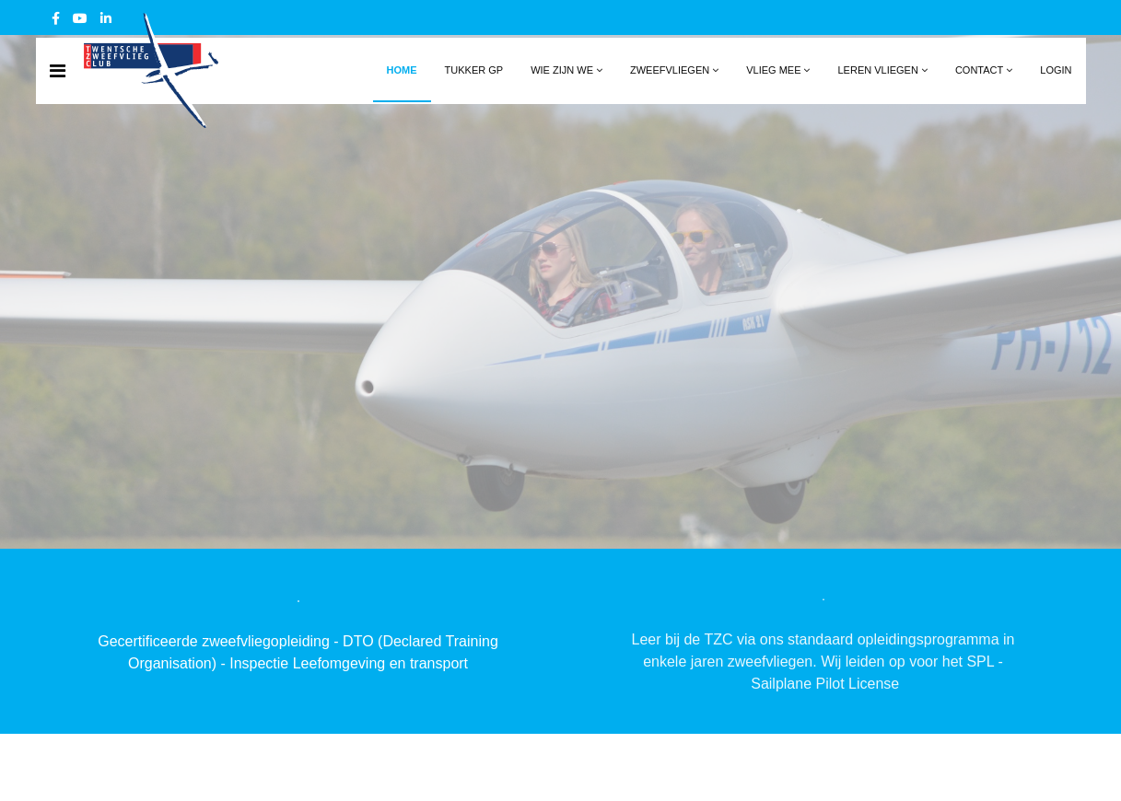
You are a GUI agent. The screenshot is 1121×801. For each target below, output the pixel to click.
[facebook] (56, 18)
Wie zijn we (562, 69)
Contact (979, 69)
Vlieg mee (773, 69)
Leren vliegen (877, 69)
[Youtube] (80, 18)
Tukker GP (474, 69)
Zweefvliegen (669, 69)
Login (1055, 69)
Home (402, 69)
